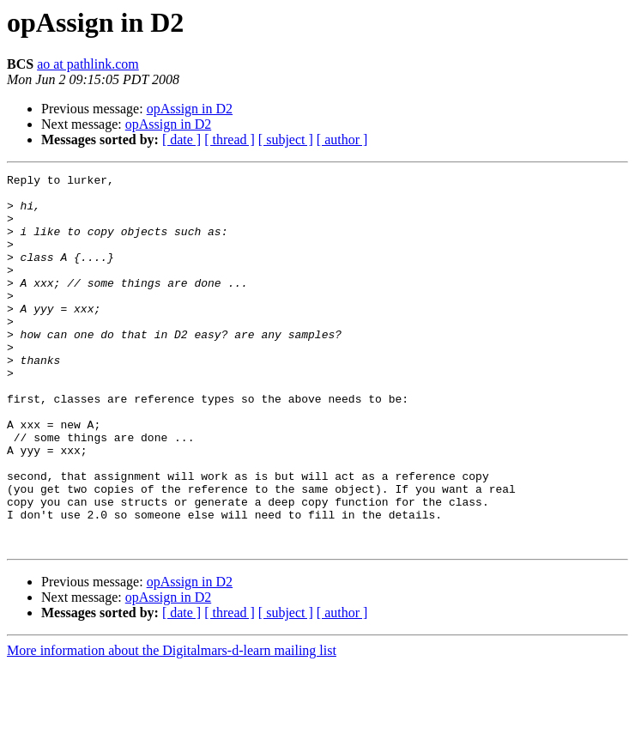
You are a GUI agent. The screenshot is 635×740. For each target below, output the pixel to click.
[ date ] (181, 139)
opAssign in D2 (190, 108)
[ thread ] (229, 139)
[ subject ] (285, 139)
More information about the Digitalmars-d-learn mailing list (171, 725)
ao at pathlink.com (88, 64)
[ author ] (342, 139)
